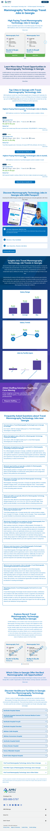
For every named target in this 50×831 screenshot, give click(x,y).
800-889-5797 (11, 799)
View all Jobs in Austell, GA (25, 182)
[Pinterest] (13, 805)
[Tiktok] (16, 805)
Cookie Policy (25, 827)
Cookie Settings (32, 827)
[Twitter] (7, 805)
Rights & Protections (15, 827)
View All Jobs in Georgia (25, 105)
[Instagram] (21, 805)
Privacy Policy (6, 827)
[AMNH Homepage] (8, 2)
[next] (45, 42)
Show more (25, 30)
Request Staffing (10, 401)
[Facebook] (4, 805)
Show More (25, 81)
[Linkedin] (10, 805)
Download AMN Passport (9, 251)
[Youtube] (18, 805)
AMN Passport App (14, 99)
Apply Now (45, 1)
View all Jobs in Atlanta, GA (24, 152)
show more (44, 130)
